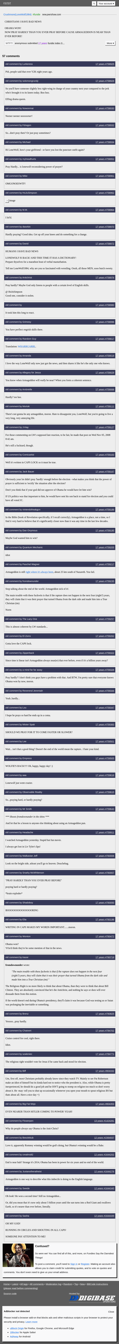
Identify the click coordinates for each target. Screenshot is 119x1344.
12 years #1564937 (104, 1137)
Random (67, 1284)
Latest (15, 1284)
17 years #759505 (105, 758)
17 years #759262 (105, 636)
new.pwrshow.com (51, 14)
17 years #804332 (105, 1071)
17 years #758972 (105, 243)
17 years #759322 (105, 653)
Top (76, 1284)
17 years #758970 (105, 226)
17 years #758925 (105, 64)
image (12, 200)
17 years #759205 (105, 547)
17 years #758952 (105, 159)
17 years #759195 (105, 530)
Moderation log (53, 1284)
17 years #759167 (105, 471)
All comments (37, 1284)
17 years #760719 (105, 957)
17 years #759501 (105, 741)
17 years (42, 43)
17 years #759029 (105, 372)
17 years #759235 (105, 581)
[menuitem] (106, 3)
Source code (10, 1293)
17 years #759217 (105, 564)
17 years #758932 (105, 125)
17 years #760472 (105, 936)
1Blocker (14, 1332)
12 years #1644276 (104, 1171)
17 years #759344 (105, 690)
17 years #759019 (105, 355)
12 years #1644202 (104, 1154)
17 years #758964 (105, 209)
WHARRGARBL (27, 346)
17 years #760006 (105, 855)
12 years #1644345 (104, 1188)
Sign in (73, 1264)
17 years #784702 (105, 1030)
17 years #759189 (105, 509)
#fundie (36, 14)
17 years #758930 (105, 108)
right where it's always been (39, 572)
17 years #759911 (105, 832)
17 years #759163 (105, 454)
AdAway (14, 1336)
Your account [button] (105, 3)
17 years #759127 (105, 427)
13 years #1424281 (104, 1120)
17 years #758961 (105, 176)
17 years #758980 (105, 305)
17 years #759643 (105, 809)
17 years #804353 (105, 1104)
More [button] (109, 43)
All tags (24, 1284)
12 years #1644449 (104, 1215)
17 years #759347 (105, 707)
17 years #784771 (105, 1054)
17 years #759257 (105, 619)
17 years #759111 (105, 406)
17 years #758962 (105, 192)
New (82, 1284)
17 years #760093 (105, 902)
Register (85, 1264)
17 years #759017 (105, 338)
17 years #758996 (105, 322)
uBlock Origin (17, 1328)
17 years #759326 (105, 669)
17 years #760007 (105, 872)
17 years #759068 (105, 389)
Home (7, 1284)
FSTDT (7, 3)
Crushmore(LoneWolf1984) (18, 14)
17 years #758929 (105, 81)
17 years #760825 (105, 1013)
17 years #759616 (105, 775)
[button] (94, 3)
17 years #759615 (105, 792)
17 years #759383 (105, 724)
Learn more (31, 1321)
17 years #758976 (105, 277)
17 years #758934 (105, 142)
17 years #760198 (105, 919)
